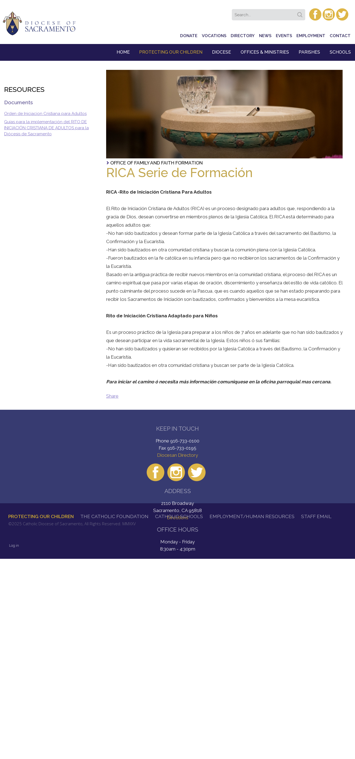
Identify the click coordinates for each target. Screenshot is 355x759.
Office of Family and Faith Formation (156, 163)
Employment (310, 35)
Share (112, 396)
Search (300, 13)
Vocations (214, 35)
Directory (243, 35)
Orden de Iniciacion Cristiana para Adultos (45, 113)
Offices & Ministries (265, 52)
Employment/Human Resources (252, 516)
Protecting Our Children (170, 52)
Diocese (221, 52)
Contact (340, 35)
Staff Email (316, 516)
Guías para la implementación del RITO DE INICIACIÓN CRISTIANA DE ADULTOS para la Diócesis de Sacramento (46, 127)
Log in (14, 545)
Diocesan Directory (177, 455)
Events (284, 35)
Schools (340, 52)
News (265, 35)
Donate (188, 35)
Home (123, 52)
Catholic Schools (179, 516)
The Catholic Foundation (114, 516)
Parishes (309, 52)
